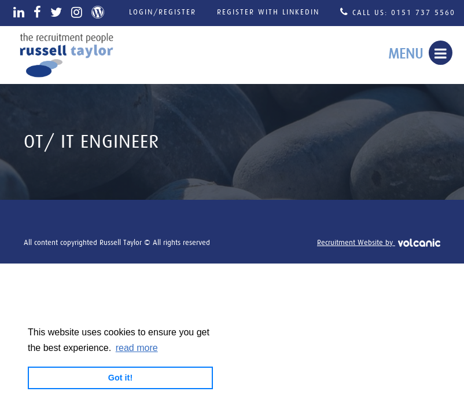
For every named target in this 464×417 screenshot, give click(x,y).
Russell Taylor (66, 55)
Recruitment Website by (378, 243)
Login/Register (162, 12)
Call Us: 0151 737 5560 (397, 12)
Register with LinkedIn (268, 12)
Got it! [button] (120, 377)
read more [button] (137, 348)
